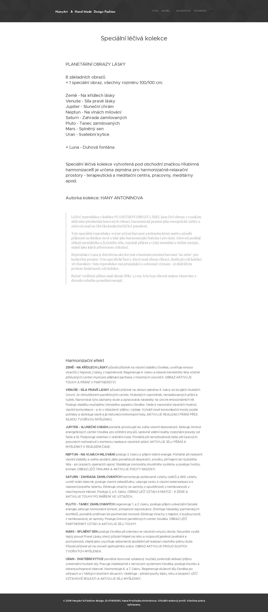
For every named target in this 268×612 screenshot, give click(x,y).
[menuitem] (164, 11)
